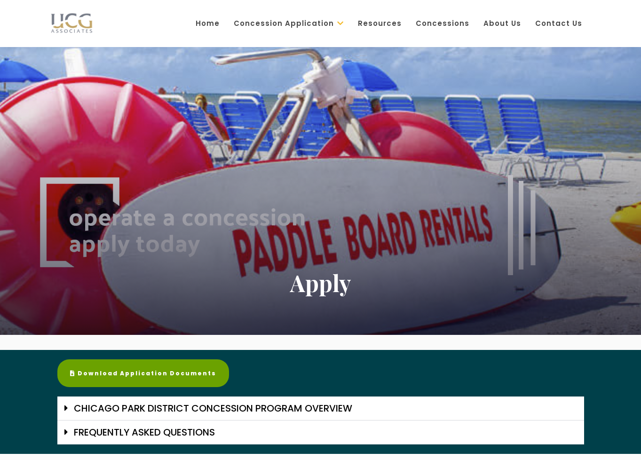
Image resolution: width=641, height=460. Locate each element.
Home (208, 23)
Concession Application (289, 23)
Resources (380, 23)
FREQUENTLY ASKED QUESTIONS (144, 432)
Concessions (442, 23)
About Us (502, 23)
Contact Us (558, 23)
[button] (320, 408)
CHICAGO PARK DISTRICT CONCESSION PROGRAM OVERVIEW (213, 408)
